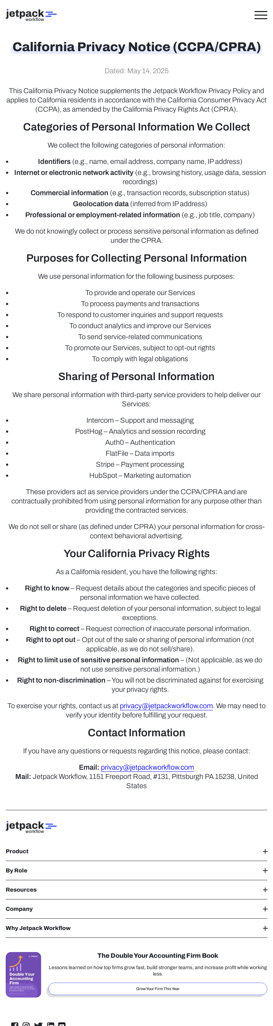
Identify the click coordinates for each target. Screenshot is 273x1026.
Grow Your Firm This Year (158, 989)
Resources (136, 890)
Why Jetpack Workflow (136, 928)
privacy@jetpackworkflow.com (166, 706)
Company (136, 909)
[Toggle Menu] (261, 15)
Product (136, 851)
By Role (136, 870)
